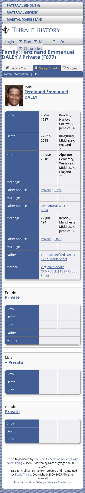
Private (46, 190)
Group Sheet (46, 68)
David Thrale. (23, 474)
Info (61, 41)
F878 (57, 239)
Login (9, 41)
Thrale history (35, 29)
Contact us (64, 482)
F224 (44, 210)
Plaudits (29, 482)
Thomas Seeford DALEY (58, 255)
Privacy (51, 482)
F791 (57, 190)
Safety (40, 482)
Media (44, 41)
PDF (37, 74)
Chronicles (33, 48)
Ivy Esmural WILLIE (54, 206)
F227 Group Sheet (54, 259)
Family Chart (17, 68)
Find (27, 41)
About (17, 482)
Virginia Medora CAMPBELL (52, 269)
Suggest (71, 68)
